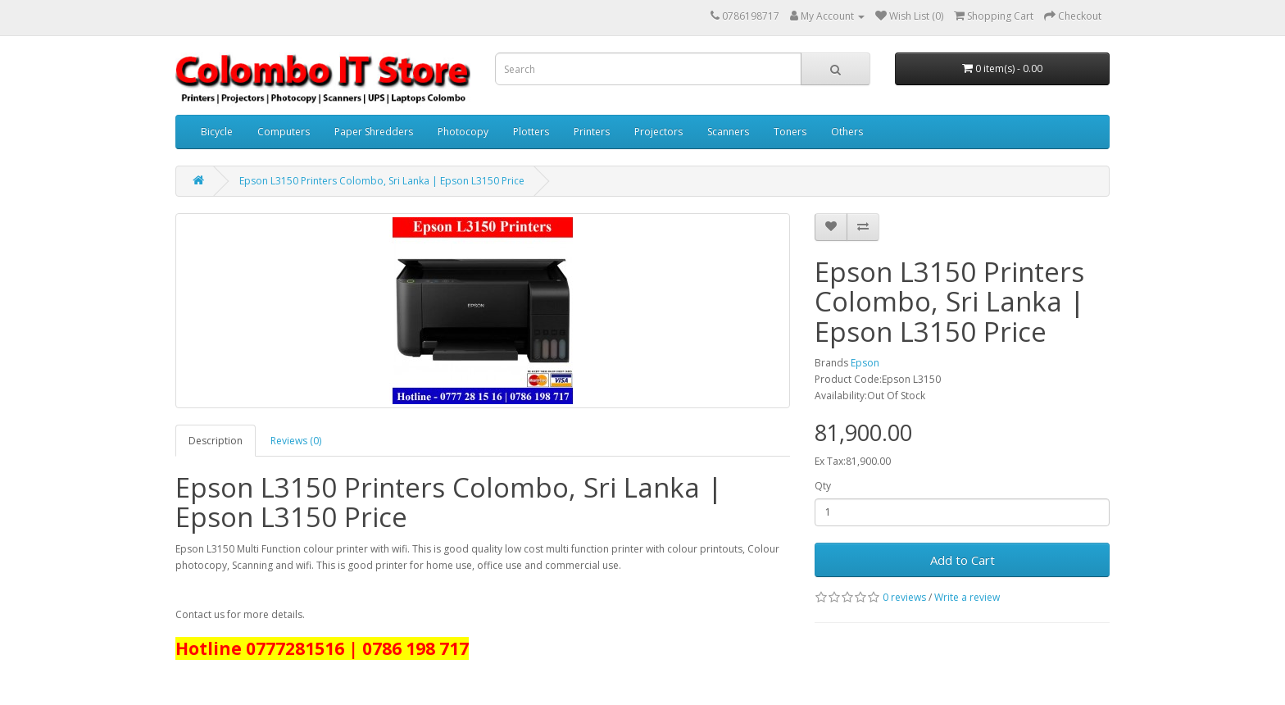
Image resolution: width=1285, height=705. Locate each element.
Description (215, 441)
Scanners (728, 132)
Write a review (967, 597)
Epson (865, 363)
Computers (283, 132)
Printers (592, 132)
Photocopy (463, 132)
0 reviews (904, 597)
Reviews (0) (295, 441)
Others (847, 132)
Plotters (531, 132)
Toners (790, 132)
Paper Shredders (373, 132)
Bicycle (217, 132)
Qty (823, 486)
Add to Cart (962, 560)
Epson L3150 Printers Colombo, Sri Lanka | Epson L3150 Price (381, 181)
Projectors (658, 132)
